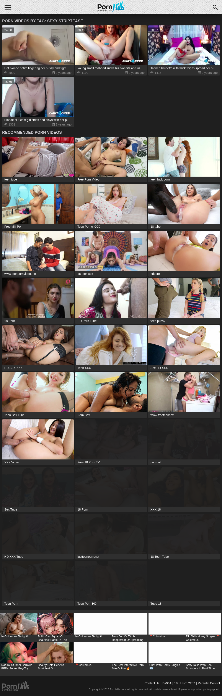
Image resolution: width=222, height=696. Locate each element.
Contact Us (151, 683)
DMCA (166, 683)
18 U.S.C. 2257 (184, 683)
